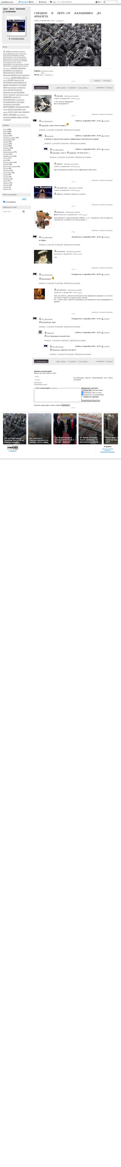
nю (4, 62)
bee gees (15, 53)
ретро (11, 109)
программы (9, 106)
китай (10, 88)
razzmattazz (7, 64)
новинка (7, 97)
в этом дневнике (10, 202)
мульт (5, 95)
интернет (13, 85)
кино (5, 87)
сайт (24, 109)
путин (5, 109)
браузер (6, 75)
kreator (21, 59)
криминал (21, 87)
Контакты (108, 450)
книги (15, 88)
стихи (15, 112)
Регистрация (24, 2)
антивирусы (18, 70)
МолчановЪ (60, 251)
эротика (6, 117)
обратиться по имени (71, 96)
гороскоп (6, 185)
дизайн (10, 80)
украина (25, 112)
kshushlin (59, 96)
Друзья (11, 9)
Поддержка (97, 2)
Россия (5, 146)
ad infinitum (15, 51)
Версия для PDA (107, 449)
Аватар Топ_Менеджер (16, 26)
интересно (8, 82)
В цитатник (109, 114)
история (22, 85)
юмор (13, 117)
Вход (32, 2)
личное (10, 90)
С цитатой (101, 114)
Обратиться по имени (72, 130)
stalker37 (59, 164)
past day (14, 62)
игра (22, 80)
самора (5, 112)
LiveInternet (7, 2)
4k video (7, 51)
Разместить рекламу (108, 452)
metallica (24, 60)
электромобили (21, 115)
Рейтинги (44, 2)
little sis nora (10, 60)
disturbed (15, 55)
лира (5, 90)
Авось (54, 2)
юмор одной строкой (10, 166)
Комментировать (41, 87)
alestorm (22, 51)
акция (14, 68)
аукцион (6, 187)
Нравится (97, 80)
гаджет (5, 181)
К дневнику (72, 87)
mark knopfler (17, 60)
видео (14, 75)
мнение (6, 92)
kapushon (9, 59)
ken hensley (16, 59)
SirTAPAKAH (61, 290)
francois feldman (16, 57)
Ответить (95, 114)
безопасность (9, 73)
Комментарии (20, 9)
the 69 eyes (7, 66)
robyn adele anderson (18, 64)
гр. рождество (7, 78)
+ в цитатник (59, 20)
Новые (110, 87)
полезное (7, 104)
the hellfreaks (14, 66)
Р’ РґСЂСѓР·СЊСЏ (17, 39)
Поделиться (107, 80)
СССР (5, 158)
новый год (16, 97)
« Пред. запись (61, 87)
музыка (20, 92)
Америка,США (8, 156)
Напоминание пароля (40, 384)
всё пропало (23, 75)
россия (18, 109)
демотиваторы (18, 77)
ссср (10, 112)
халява (12, 114)
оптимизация (19, 100)
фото (6, 114)
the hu (21, 66)
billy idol (9, 55)
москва (13, 92)
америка (22, 68)
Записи (5, 9)
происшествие (22, 107)
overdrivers (8, 62)
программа (15, 104)
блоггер (19, 73)
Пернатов (50, 333)
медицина (18, 90)
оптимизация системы (13, 102)
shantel (26, 64)
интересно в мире (9, 138)
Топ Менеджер (4, 12)
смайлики (54, 388)
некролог (11, 95)
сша (20, 112)
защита (17, 80)
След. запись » (83, 87)
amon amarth (7, 53)
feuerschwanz (7, 57)
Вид (100, 2)
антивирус (7, 70)
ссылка (77, 98)
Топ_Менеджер (47, 121)
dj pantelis (21, 55)
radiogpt (19, 62)
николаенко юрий (22, 95)
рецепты (6, 189)
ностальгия (8, 99)
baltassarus (60, 212)
